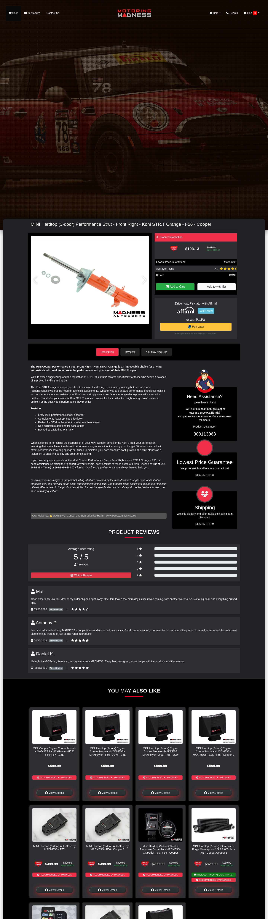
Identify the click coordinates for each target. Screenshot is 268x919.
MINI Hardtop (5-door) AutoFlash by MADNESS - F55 (54, 848)
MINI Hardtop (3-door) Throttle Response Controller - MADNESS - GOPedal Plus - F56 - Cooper (160, 849)
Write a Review (81, 575)
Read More (204, 475)
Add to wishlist (216, 286)
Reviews (130, 351)
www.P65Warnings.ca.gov (121, 515)
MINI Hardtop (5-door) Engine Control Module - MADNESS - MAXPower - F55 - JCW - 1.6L (107, 751)
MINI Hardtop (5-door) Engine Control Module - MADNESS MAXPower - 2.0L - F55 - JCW (161, 751)
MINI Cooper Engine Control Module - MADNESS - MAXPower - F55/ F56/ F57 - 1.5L (54, 751)
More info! (230, 262)
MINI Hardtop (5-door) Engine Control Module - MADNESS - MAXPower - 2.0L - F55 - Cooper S (213, 751)
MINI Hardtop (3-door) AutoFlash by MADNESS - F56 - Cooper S (107, 848)
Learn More (206, 310)
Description (107, 351)
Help (215, 13)
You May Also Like (156, 351)
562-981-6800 (63, 467)
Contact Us (52, 13)
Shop (13, 13)
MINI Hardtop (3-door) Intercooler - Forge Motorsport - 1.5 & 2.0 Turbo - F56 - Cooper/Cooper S (213, 849)
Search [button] (232, 13)
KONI (232, 275)
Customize (32, 13)
